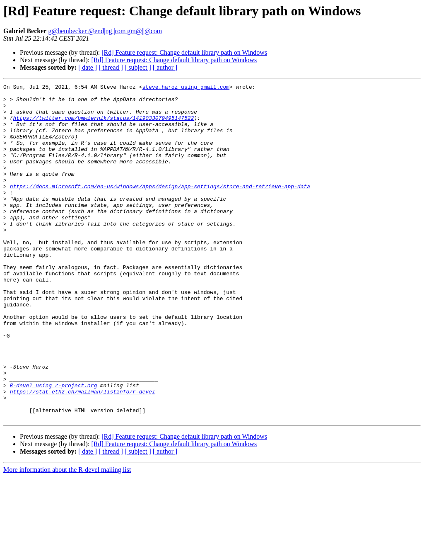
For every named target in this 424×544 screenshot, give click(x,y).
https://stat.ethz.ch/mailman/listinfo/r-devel (82, 453)
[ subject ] (138, 67)
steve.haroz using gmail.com (185, 88)
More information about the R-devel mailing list (67, 536)
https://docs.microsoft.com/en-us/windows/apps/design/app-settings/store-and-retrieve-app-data (160, 207)
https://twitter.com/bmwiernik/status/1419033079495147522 (103, 125)
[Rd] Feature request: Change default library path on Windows (184, 52)
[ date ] (87, 67)
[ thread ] (111, 67)
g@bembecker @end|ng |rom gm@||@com (105, 30)
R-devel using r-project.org (53, 446)
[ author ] (165, 67)
